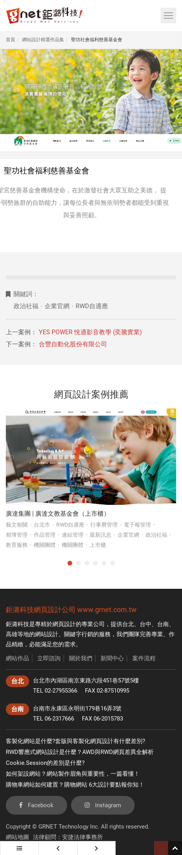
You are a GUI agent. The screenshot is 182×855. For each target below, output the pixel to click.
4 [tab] (95, 563)
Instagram (103, 805)
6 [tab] (112, 563)
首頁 (10, 39)
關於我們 (80, 658)
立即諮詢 (49, 658)
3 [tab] (87, 563)
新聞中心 (112, 658)
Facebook (36, 805)
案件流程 (144, 658)
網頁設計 (64, 624)
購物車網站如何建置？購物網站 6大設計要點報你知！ (75, 784)
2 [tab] (78, 563)
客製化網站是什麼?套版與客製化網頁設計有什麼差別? (75, 741)
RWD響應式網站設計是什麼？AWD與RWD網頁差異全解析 (80, 752)
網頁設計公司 (55, 609)
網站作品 (17, 658)
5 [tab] (104, 563)
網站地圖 (17, 837)
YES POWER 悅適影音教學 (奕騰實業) (90, 332)
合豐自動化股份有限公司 (73, 344)
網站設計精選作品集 (43, 39)
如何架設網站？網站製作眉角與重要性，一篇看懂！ (73, 773)
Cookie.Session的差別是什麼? (45, 762)
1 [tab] (70, 563)
